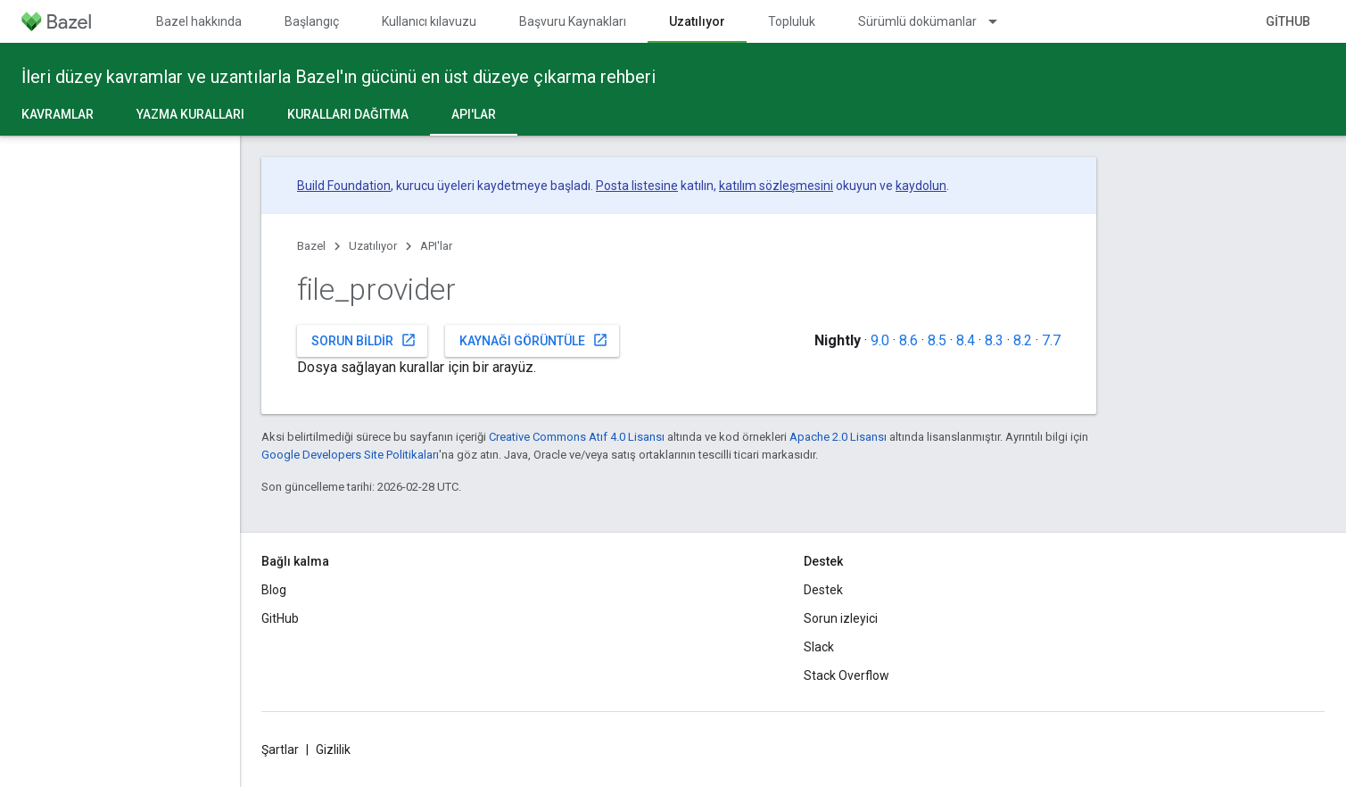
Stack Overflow (846, 675)
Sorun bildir (364, 340)
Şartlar (280, 749)
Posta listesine (637, 185)
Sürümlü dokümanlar (917, 21)
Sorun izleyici (841, 618)
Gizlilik (333, 749)
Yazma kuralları (190, 114)
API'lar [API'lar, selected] (473, 114)
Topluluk (791, 21)
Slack (819, 647)
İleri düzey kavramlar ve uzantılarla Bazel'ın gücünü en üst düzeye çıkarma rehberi (338, 76)
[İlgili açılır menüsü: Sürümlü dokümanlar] (1001, 21)
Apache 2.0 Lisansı (838, 436)
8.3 (994, 340)
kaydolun (921, 185)
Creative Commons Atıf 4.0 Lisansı (577, 436)
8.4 (965, 340)
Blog (273, 590)
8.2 (1022, 340)
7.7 (1051, 340)
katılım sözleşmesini (776, 185)
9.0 (880, 340)
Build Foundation (344, 185)
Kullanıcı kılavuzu (429, 21)
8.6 (908, 340)
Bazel (311, 246)
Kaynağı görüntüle (533, 340)
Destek (823, 590)
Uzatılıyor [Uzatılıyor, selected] (697, 21)
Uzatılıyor (373, 246)
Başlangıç (312, 21)
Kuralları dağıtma (348, 114)
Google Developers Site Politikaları (350, 454)
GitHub (1288, 21)
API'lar (436, 246)
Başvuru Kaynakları (572, 21)
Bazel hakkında (199, 21)
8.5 (937, 340)
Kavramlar (57, 114)
